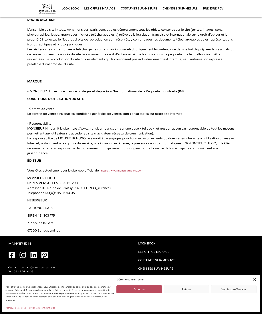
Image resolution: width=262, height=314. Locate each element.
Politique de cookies (15, 308)
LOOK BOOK (70, 8)
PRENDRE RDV (213, 8)
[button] (255, 279)
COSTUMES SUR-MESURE (139, 8)
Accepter (139, 289)
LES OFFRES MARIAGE (99, 8)
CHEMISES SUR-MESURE (180, 8)
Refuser (186, 289)
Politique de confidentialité (41, 308)
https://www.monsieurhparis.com (122, 170)
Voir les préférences (233, 289)
